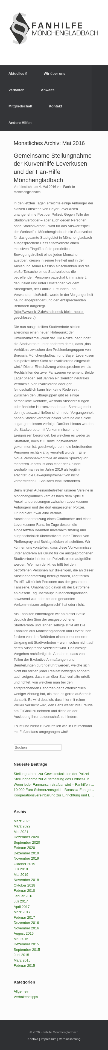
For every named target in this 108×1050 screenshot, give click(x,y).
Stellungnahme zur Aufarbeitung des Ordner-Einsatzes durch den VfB (54, 779)
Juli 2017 (21, 901)
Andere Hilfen (20, 123)
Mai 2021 (21, 832)
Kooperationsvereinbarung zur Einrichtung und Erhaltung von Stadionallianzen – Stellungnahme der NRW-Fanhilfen (54, 795)
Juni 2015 (21, 955)
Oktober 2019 (24, 864)
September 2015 (27, 950)
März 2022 (22, 826)
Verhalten (16, 90)
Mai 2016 (21, 939)
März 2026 (22, 821)
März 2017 (22, 912)
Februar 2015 (24, 965)
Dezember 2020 (26, 837)
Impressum (48, 1039)
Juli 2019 (21, 869)
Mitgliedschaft (20, 106)
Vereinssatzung (70, 1039)
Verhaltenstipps (26, 997)
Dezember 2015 (26, 944)
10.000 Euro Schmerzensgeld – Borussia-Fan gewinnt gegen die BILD (54, 790)
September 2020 (27, 842)
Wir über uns (54, 73)
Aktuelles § (17, 73)
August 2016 (24, 933)
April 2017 (22, 907)
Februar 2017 (24, 917)
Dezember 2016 (26, 923)
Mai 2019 (21, 875)
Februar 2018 (24, 890)
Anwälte (48, 90)
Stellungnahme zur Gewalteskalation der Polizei (51, 774)
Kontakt (55, 106)
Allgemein (21, 991)
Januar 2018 (23, 896)
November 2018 (26, 880)
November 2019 (26, 858)
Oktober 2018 (24, 885)
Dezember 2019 (26, 853)
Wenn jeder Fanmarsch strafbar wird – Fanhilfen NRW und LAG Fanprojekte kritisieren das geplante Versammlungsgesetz (54, 784)
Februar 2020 (24, 848)
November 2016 (26, 928)
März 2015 (22, 960)
